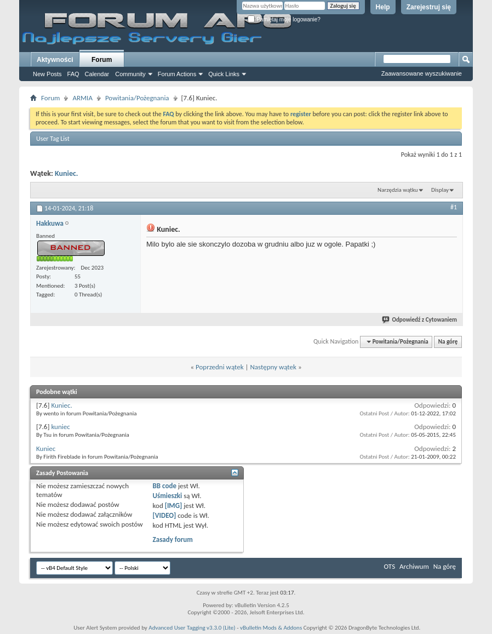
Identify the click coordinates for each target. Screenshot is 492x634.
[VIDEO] (164, 515)
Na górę (448, 341)
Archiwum (414, 566)
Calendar (97, 74)
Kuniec (45, 448)
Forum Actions (177, 74)
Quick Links (223, 74)
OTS (390, 566)
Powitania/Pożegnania (137, 98)
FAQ (73, 74)
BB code (164, 486)
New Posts (47, 74)
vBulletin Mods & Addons (271, 627)
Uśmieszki (167, 496)
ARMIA (82, 98)
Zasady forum (173, 539)
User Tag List (53, 138)
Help (383, 7)
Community (130, 74)
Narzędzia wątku (397, 189)
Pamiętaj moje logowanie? (284, 19)
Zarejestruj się (429, 7)
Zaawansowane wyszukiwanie (421, 73)
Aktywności (55, 60)
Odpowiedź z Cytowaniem (420, 319)
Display (440, 189)
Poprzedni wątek (220, 367)
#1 (453, 207)
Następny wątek (273, 367)
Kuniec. (66, 173)
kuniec (60, 426)
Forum (101, 60)
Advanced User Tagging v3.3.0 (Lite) (191, 627)
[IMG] (173, 505)
